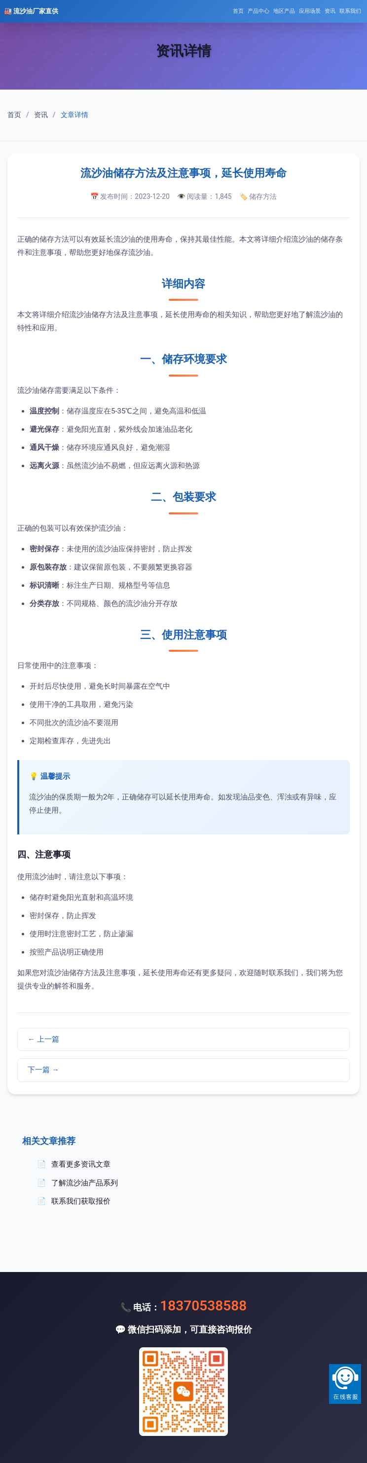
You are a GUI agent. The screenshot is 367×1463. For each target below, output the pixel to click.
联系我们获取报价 (80, 1201)
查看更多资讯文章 (80, 1164)
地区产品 (284, 11)
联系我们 (350, 11)
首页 (238, 11)
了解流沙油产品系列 (84, 1182)
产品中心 (258, 11)
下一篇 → (43, 1069)
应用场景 (310, 11)
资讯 (330, 11)
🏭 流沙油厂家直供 (31, 11)
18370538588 (203, 1306)
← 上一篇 (43, 1039)
